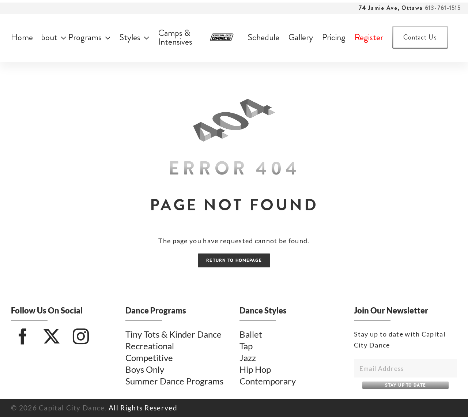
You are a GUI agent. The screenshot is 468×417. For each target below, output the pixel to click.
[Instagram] (81, 336)
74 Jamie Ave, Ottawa (391, 8)
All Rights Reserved (143, 407)
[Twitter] (52, 336)
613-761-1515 (443, 8)
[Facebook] (23, 336)
